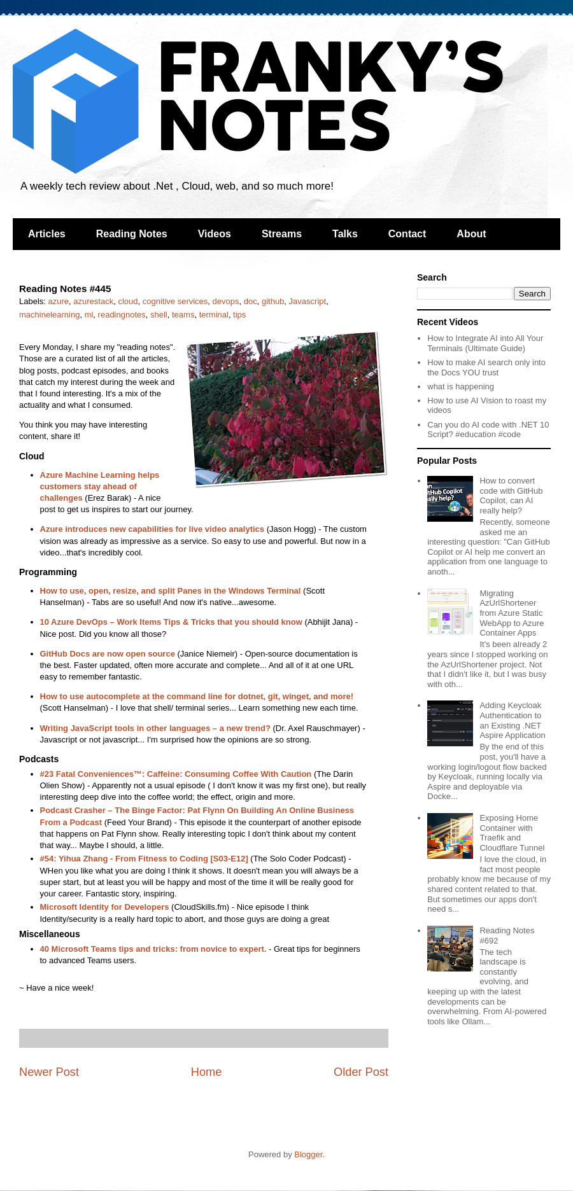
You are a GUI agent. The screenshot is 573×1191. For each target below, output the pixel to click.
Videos (214, 233)
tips (239, 314)
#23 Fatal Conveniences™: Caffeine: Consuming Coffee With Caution (176, 774)
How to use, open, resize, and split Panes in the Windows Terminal (170, 591)
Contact (407, 233)
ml (89, 314)
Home (206, 1072)
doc (250, 301)
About (471, 233)
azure (58, 301)
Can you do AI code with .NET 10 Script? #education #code (488, 430)
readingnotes (122, 314)
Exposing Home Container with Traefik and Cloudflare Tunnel (511, 833)
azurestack (93, 301)
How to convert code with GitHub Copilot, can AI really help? (510, 495)
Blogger (308, 1154)
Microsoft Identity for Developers (104, 907)
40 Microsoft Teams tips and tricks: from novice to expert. (153, 949)
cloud (128, 301)
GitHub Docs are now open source (107, 653)
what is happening (460, 386)
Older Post (361, 1072)
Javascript (308, 301)
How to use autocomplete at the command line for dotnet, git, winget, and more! (197, 696)
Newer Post (49, 1072)
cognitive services (175, 301)
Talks (345, 233)
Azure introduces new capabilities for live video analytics (152, 529)
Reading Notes (131, 233)
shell (158, 314)
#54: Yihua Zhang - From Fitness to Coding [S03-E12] (144, 858)
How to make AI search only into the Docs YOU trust (486, 367)
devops (226, 301)
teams (183, 314)
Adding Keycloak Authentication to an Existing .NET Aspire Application (512, 720)
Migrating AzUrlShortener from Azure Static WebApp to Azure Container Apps (511, 613)
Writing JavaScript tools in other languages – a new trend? (155, 728)
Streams (282, 233)
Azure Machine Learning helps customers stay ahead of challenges (100, 486)
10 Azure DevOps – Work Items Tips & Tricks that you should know (171, 622)
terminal (214, 314)
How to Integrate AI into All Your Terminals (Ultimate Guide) (485, 343)
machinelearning (49, 314)
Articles (47, 233)
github (273, 301)
